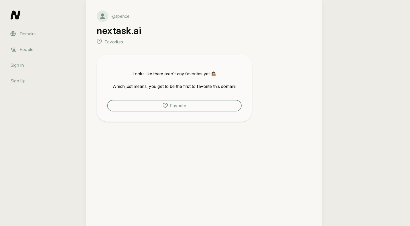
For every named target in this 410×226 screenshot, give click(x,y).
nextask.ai (119, 30)
